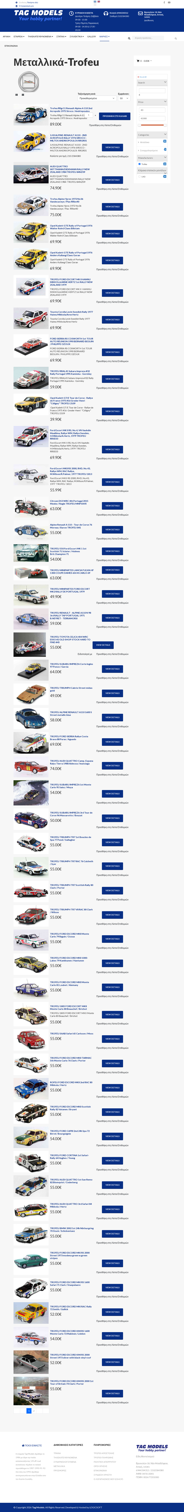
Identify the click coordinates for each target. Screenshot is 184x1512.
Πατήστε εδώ (32, 2)
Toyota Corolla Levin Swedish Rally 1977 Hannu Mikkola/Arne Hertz (71, 313)
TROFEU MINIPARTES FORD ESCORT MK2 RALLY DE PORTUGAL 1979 (70, 590)
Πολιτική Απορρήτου (105, 1462)
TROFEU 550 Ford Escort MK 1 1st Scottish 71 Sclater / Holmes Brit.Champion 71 (68, 551)
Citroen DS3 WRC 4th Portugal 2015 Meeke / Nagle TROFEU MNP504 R (69, 502)
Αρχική (6, 36)
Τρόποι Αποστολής (104, 1453)
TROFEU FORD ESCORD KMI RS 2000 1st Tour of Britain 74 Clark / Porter (71, 1382)
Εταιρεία (18, 36)
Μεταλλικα (153, 141)
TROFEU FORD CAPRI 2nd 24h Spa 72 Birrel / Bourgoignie (70, 1132)
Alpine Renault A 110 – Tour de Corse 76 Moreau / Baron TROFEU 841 (71, 526)
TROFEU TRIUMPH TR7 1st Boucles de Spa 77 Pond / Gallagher (70, 838)
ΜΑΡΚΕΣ (103, 36)
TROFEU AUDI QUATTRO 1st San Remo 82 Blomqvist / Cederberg (71, 1181)
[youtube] (169, 2)
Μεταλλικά (59, 1466)
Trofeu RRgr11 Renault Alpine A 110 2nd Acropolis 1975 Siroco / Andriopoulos (71, 109)
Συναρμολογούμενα (153, 150)
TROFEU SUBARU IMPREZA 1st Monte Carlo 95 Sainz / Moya (70, 786)
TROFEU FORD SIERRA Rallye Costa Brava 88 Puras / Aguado (69, 737)
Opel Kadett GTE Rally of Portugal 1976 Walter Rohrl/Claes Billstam (71, 227)
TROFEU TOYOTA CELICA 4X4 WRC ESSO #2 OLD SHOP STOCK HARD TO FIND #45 (70, 639)
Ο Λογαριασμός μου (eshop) (108, 1479)
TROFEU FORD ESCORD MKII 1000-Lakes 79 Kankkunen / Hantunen (69, 959)
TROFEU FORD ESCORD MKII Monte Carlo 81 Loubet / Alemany (69, 983)
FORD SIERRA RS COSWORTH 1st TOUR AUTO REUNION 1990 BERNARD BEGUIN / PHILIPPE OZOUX (72, 341)
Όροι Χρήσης (100, 1466)
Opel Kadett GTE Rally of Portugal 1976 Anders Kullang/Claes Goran (71, 254)
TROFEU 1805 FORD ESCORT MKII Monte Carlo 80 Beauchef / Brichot (68, 1007)
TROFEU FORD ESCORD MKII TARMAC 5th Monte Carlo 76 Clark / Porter (71, 1059)
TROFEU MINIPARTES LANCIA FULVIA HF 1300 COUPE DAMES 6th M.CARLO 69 (72, 571)
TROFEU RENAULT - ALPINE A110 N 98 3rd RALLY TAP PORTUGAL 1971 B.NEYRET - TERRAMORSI (70, 615)
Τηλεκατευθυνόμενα (39, 36)
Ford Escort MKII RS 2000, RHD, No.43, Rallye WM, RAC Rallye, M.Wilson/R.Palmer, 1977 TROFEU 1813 (71, 471)
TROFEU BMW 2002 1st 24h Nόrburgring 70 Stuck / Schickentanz (72, 1229)
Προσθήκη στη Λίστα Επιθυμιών (105, 125)
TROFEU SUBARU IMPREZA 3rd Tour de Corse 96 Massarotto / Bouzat (71, 814)
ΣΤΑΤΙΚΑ (60, 36)
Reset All (142, 77)
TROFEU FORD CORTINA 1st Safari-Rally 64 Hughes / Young (69, 1156)
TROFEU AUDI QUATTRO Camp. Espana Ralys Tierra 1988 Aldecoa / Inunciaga (71, 762)
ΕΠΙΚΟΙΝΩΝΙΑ (11, 46)
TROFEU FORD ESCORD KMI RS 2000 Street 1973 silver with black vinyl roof (70, 1356)
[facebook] (164, 2)
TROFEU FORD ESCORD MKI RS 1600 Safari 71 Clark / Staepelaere (70, 1283)
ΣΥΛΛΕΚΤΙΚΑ (76, 36)
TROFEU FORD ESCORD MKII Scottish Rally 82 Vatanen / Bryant (70, 1108)
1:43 (152, 176)
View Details (112, 147)
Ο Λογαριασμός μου (26, 6)
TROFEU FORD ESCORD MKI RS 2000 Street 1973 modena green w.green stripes (70, 1255)
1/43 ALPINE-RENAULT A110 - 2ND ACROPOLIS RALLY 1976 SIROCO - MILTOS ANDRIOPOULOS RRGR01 (68, 138)
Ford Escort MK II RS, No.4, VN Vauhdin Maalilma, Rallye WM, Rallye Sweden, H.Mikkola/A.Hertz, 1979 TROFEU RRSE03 (70, 434)
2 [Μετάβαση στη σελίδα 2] (33, 1410)
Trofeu (152, 163)
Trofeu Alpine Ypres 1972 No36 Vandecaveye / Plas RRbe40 (66, 200)
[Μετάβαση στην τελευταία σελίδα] (46, 1411)
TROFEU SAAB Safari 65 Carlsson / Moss (71, 1033)
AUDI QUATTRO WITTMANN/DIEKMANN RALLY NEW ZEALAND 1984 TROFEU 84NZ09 (70, 169)
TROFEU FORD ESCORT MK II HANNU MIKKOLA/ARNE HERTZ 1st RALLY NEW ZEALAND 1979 (71, 282)
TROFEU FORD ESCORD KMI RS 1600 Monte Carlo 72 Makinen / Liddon (70, 1332)
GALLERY (91, 36)
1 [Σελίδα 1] (29, 1410)
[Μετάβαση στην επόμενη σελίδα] (39, 1411)
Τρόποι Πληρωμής (103, 1457)
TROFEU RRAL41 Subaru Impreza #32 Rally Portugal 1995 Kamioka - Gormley (71, 372)
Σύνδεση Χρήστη (103, 1475)
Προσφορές (60, 1470)
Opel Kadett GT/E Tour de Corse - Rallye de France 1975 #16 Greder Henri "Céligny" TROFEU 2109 (71, 400)
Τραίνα (57, 1453)
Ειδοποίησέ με (85, 654)
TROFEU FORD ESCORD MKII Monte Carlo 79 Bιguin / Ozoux (69, 935)
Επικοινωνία (100, 1470)
